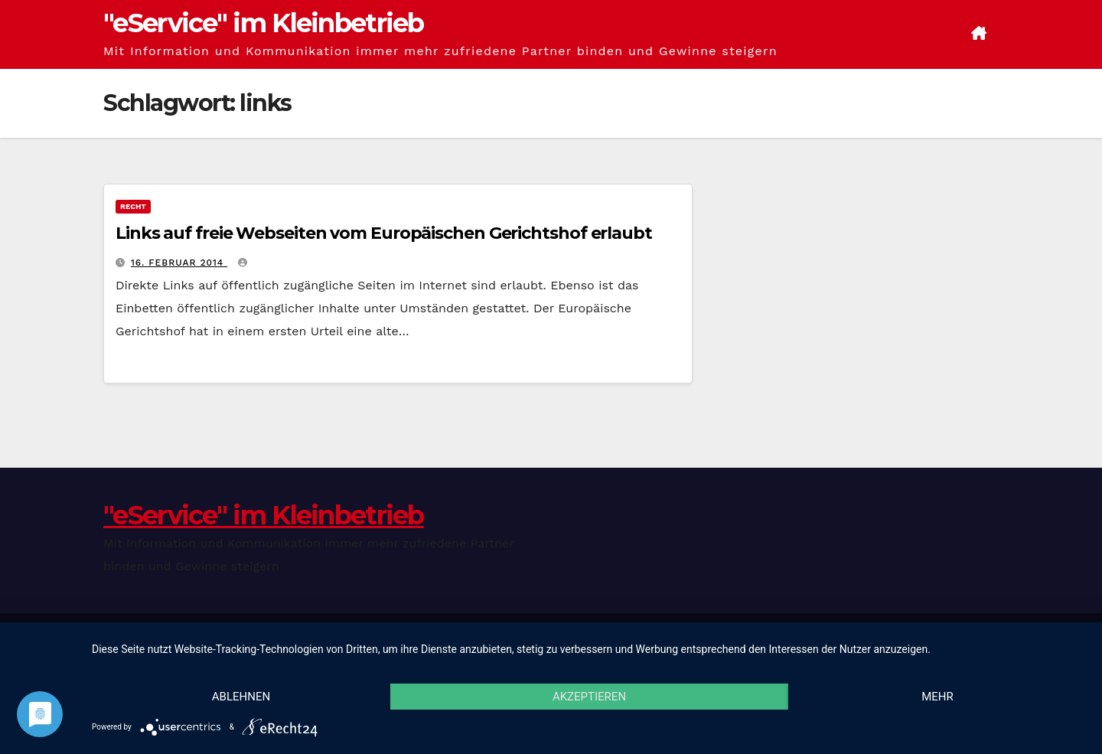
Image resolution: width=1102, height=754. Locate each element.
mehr (937, 696)
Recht (133, 206)
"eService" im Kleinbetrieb (263, 23)
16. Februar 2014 (179, 262)
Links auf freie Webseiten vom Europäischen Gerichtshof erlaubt (384, 233)
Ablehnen (241, 696)
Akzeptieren (589, 696)
